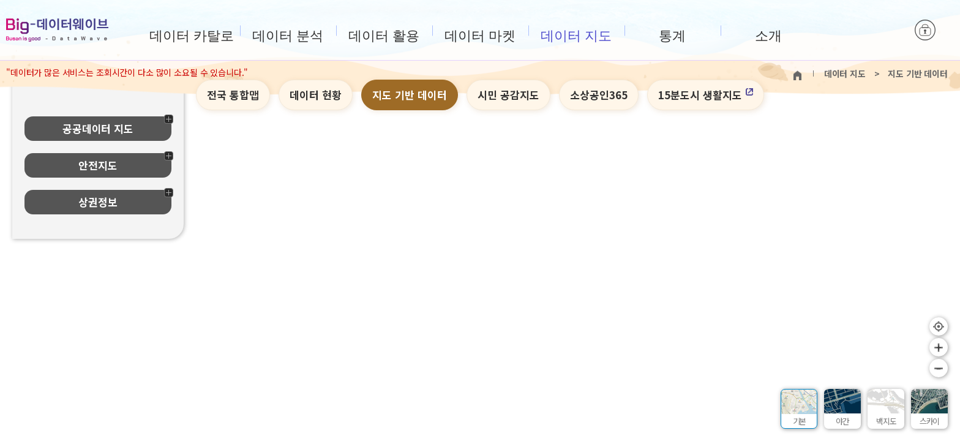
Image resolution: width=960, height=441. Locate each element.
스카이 (929, 421)
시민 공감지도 (508, 94)
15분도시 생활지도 (705, 94)
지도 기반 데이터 (409, 94)
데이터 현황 (316, 94)
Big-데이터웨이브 (57, 30)
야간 (842, 421)
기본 (799, 421)
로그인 (925, 30)
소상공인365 (599, 94)
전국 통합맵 (233, 94)
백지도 (886, 421)
